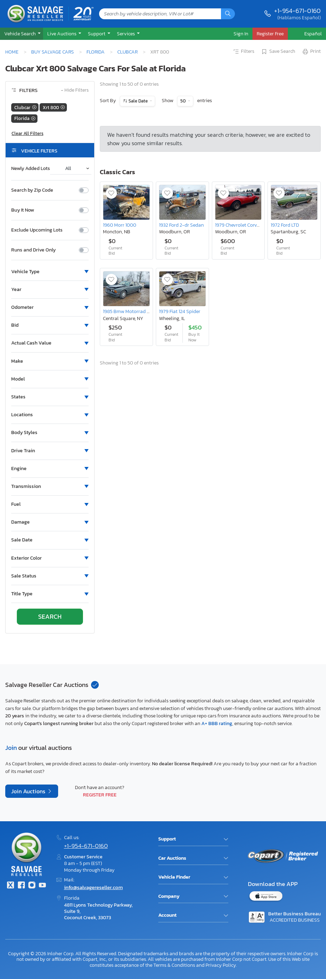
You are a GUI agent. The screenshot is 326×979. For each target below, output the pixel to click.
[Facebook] (21, 886)
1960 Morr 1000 (119, 225)
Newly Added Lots (30, 168)
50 (183, 101)
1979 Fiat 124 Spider (179, 311)
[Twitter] (10, 886)
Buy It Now (22, 210)
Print (311, 51)
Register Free (100, 795)
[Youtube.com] (42, 886)
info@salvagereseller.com (93, 887)
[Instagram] (32, 886)
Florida (95, 51)
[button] (21, 34)
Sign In (241, 33)
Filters (243, 51)
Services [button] (126, 33)
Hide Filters (75, 90)
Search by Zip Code (32, 190)
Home (12, 51)
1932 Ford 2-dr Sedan (181, 225)
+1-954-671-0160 (297, 10)
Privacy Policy (221, 965)
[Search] (228, 13)
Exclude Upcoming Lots (37, 230)
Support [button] (97, 33)
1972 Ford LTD (285, 225)
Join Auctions (29, 791)
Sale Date (138, 101)
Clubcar (127, 51)
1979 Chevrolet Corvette (240, 225)
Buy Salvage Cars (52, 51)
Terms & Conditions (174, 965)
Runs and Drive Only (33, 250)
